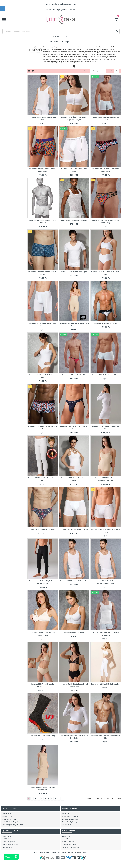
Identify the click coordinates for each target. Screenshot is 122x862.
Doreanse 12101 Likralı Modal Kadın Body (74, 479)
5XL (5, 157)
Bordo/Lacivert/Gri (10, 207)
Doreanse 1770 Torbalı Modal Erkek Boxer (106, 118)
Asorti (6, 188)
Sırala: (86, 71)
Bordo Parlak (8, 203)
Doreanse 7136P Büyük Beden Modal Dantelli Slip (74, 685)
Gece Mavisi (8, 222)
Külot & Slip (8, 106)
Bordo (6, 195)
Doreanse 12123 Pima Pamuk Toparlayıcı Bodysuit (105, 479)
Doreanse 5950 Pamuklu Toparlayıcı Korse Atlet (105, 634)
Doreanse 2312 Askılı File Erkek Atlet (74, 220)
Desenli (6, 210)
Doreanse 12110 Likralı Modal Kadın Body (42, 376)
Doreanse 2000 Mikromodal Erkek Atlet (74, 581)
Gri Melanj (7, 229)
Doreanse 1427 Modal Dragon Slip (42, 529)
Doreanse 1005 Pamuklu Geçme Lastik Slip (106, 737)
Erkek (6, 70)
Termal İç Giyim (9, 117)
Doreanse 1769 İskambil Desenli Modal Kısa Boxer (42, 428)
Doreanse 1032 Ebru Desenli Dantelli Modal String (105, 221)
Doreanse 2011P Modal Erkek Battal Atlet (42, 118)
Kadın (6, 66)
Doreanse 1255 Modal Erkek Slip (105, 323)
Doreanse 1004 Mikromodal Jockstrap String (74, 428)
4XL (5, 153)
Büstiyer (7, 95)
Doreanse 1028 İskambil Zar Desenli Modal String (105, 170)
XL (5, 142)
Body (6, 87)
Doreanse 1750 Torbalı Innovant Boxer (106, 375)
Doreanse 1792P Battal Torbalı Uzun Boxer (42, 324)
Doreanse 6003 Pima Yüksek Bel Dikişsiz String (42, 685)
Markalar (61, 37)
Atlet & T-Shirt (9, 83)
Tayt (5, 114)
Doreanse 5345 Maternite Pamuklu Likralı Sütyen (42, 634)
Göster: (111, 71)
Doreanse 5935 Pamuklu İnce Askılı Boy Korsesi (74, 324)
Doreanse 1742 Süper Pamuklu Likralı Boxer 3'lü (42, 221)
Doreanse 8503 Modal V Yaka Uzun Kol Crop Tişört (74, 737)
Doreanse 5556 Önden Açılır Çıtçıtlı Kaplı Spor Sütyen (74, 118)
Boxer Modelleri (9, 91)
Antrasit (7, 184)
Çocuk (6, 74)
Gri (5, 226)
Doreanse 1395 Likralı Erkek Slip (74, 375)
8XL (5, 176)
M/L (5, 172)
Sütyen (6, 110)
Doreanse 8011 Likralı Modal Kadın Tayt (105, 684)
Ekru (6, 214)
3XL (5, 149)
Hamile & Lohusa (10, 98)
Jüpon (6, 121)
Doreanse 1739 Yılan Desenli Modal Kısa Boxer (42, 273)
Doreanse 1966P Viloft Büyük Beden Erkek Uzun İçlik (42, 582)
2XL (5, 146)
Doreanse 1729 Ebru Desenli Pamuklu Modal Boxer (42, 170)
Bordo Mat (7, 199)
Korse (6, 102)
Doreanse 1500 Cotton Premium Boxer (74, 529)
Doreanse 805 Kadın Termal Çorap (42, 736)
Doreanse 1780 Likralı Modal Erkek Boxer (74, 170)
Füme (6, 218)
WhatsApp (11, 856)
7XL (5, 168)
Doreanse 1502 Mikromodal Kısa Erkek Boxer (105, 531)
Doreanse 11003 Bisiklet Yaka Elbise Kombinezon (105, 428)
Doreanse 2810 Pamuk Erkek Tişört (74, 272)
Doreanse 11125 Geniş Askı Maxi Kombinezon (42, 788)
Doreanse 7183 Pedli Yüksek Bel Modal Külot (105, 273)
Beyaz (6, 191)
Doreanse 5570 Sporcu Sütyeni (74, 632)
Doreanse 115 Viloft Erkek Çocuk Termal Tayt (42, 479)
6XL (5, 165)
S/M (5, 161)
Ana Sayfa (53, 37)
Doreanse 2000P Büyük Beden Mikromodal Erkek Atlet (105, 582)
